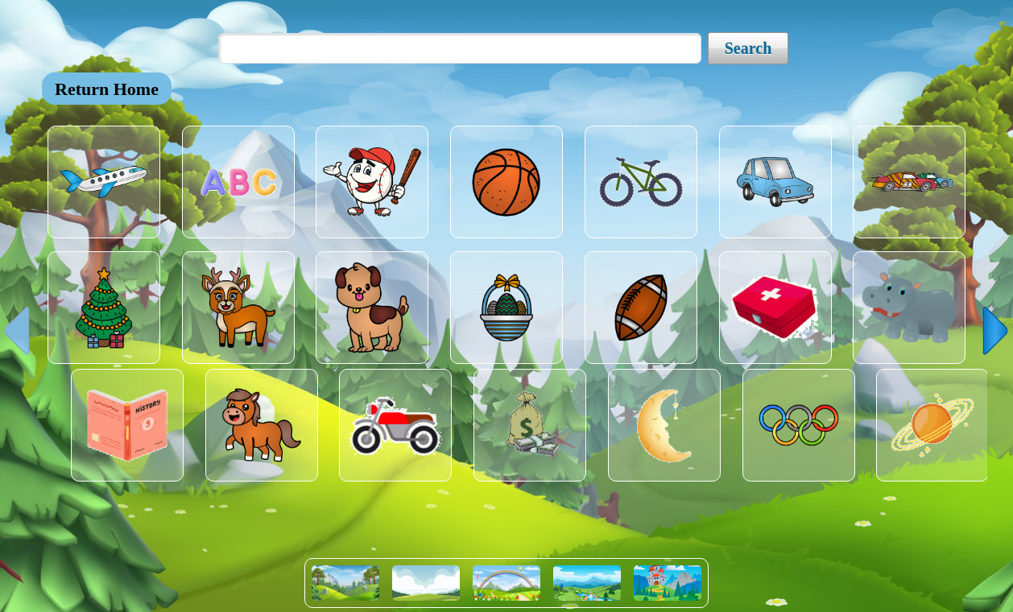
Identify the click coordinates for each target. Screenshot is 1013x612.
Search (748, 48)
